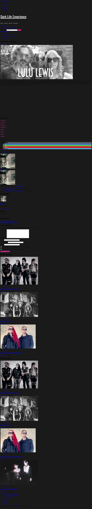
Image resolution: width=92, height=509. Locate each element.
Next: (8, 222)
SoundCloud (3, 127)
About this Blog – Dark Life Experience (9, 27)
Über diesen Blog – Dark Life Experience (11, 495)
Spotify (1, 134)
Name (2, 240)
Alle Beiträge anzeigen (5, 208)
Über (4, 151)
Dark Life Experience (13, 16)
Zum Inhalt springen (4, 1)
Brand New (5, 38)
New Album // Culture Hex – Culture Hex (11, 188)
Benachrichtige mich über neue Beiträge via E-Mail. (13, 249)
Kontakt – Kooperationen (8, 496)
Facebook (2, 123)
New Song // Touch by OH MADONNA (8, 489)
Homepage (2, 120)
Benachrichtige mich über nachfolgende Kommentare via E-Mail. (16, 247)
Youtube (2, 129)
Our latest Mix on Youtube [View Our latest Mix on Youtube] (4, 31)
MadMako (2, 44)
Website (2, 244)
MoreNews (17, 506)
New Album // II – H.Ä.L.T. (8, 189)
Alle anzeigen (20, 186)
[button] (3, 25)
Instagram (2, 136)
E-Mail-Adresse (4, 242)
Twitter (2, 131)
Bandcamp (2, 125)
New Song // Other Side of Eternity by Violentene (13, 191)
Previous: (7, 221)
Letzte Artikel (6, 152)
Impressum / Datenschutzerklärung (10, 494)
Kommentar (3, 237)
